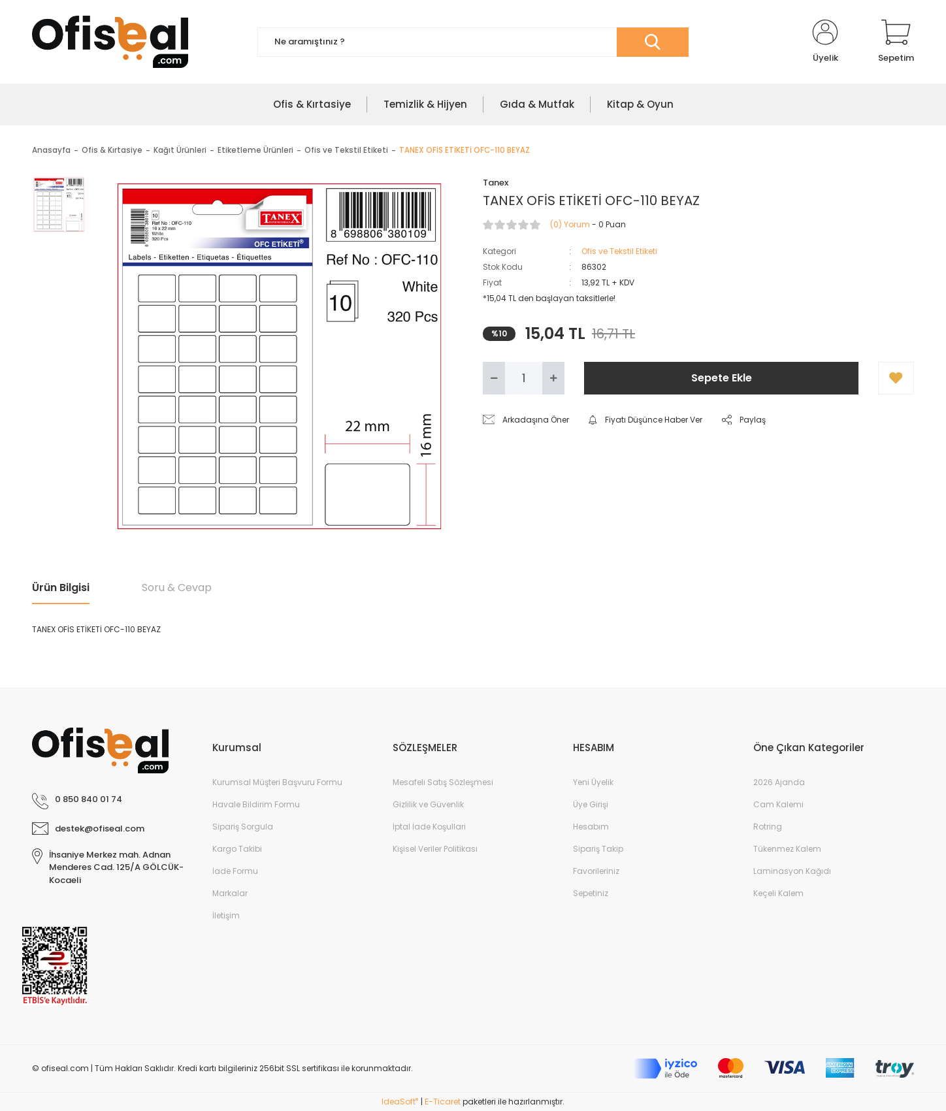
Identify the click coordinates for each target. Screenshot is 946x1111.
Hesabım (591, 826)
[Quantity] (523, 378)
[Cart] (896, 42)
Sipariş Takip (598, 848)
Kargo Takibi (237, 848)
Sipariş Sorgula (242, 826)
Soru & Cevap (177, 587)
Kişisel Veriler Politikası (435, 848)
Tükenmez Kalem (787, 848)
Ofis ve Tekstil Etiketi (619, 251)
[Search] (473, 42)
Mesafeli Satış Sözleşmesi (443, 782)
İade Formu (235, 871)
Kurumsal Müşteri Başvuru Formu (277, 782)
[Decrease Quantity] (494, 378)
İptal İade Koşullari (429, 826)
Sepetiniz (590, 893)
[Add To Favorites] (896, 378)
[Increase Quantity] (553, 378)
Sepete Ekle (721, 377)
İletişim (226, 915)
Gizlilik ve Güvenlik (428, 804)
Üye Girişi (590, 804)
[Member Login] (825, 42)
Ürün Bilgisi (61, 587)
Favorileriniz (596, 871)
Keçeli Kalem (778, 893)
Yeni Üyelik (593, 782)
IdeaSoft (400, 1101)
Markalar (230, 893)
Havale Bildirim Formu (256, 804)
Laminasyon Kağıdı (792, 871)
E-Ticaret (443, 1101)
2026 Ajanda (779, 782)
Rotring (767, 826)
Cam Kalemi (778, 804)
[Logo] (110, 42)
